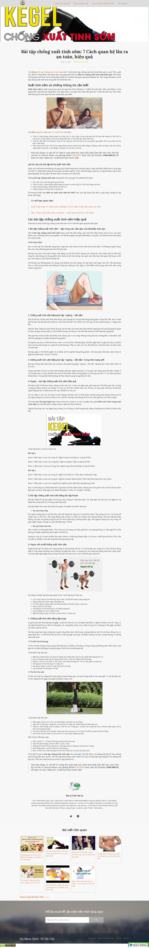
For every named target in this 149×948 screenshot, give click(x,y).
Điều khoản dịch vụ (105, 938)
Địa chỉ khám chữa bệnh (102, 3)
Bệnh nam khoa (80, 3)
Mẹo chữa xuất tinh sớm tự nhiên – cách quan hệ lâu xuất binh (62, 212)
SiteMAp (126, 938)
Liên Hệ (118, 938)
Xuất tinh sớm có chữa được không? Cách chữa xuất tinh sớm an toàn (66, 206)
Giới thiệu (92, 938)
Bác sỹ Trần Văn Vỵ (74, 796)
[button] (62, 3)
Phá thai (121, 3)
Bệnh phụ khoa (61, 3)
